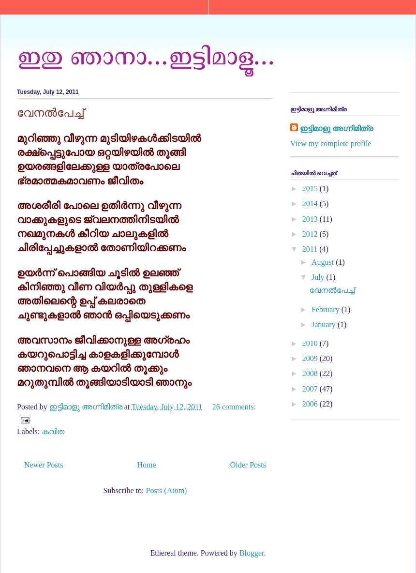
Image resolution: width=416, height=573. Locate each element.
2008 (311, 373)
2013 (311, 219)
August (324, 262)
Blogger (251, 553)
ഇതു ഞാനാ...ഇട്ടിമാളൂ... (146, 55)
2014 (311, 203)
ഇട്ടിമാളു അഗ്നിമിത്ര (336, 128)
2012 (311, 234)
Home (146, 465)
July (319, 277)
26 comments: (234, 407)
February (327, 309)
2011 (310, 249)
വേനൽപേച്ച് (50, 112)
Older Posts (248, 465)
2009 (311, 358)
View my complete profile (330, 143)
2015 (311, 188)
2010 (311, 343)
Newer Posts (43, 465)
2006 (311, 404)
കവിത (53, 431)
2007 (311, 389)
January (325, 324)
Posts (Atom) (166, 490)
